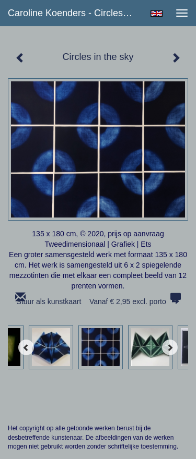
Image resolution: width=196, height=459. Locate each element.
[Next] (170, 347)
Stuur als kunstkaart (98, 301)
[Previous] (26, 347)
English (157, 13)
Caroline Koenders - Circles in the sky (75, 13)
